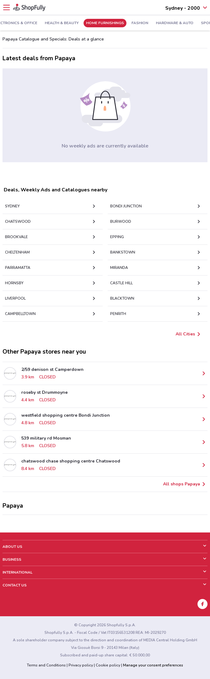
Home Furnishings (105, 23)
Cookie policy (108, 665)
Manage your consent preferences (153, 665)
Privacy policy (81, 665)
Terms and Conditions (46, 665)
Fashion (139, 23)
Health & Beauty (62, 23)
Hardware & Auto (174, 23)
